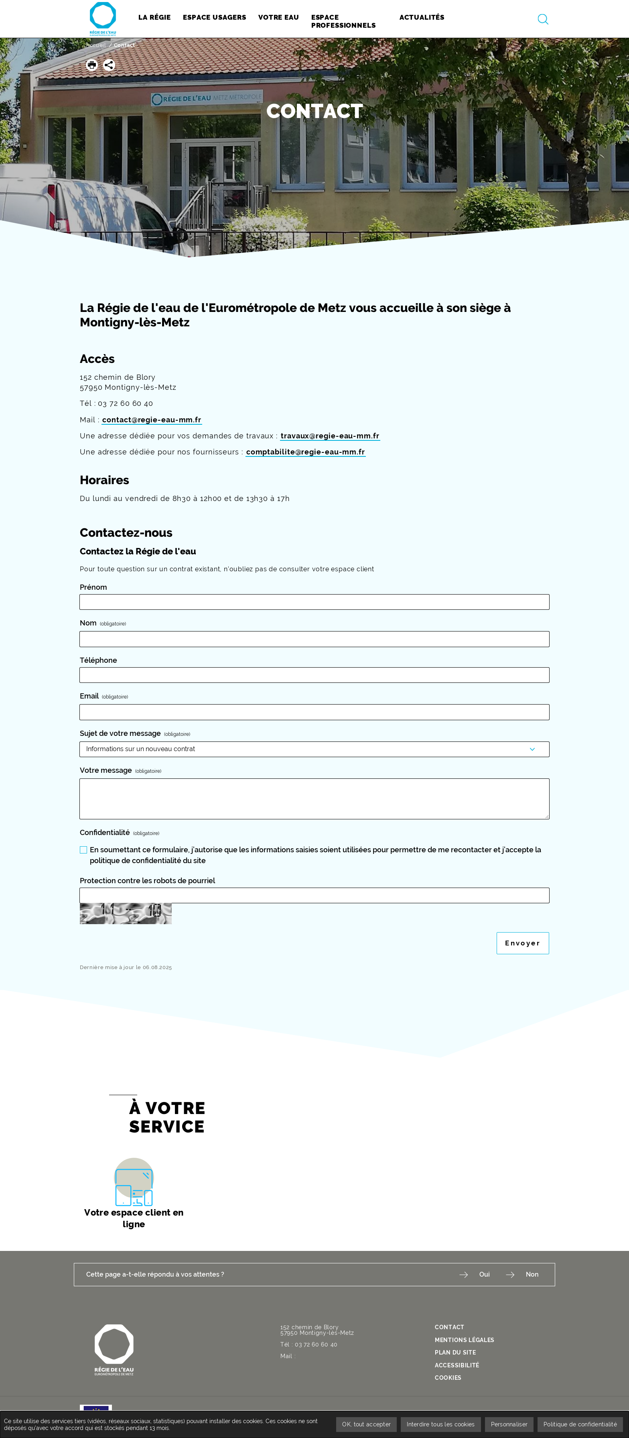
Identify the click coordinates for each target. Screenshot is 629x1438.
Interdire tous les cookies (441, 1424)
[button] (92, 65)
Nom (104, 623)
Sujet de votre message (136, 733)
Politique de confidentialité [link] (580, 1424)
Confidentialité (120, 832)
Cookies (448, 1378)
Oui (484, 1274)
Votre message (121, 770)
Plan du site (455, 1352)
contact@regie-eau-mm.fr (151, 420)
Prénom (93, 587)
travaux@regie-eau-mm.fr (330, 436)
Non (532, 1274)
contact (450, 1327)
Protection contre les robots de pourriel (147, 880)
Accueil (96, 45)
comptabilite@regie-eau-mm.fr (305, 452)
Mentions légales (465, 1340)
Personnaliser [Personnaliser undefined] (509, 1424)
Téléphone (98, 660)
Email (105, 696)
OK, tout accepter (366, 1424)
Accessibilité (457, 1365)
